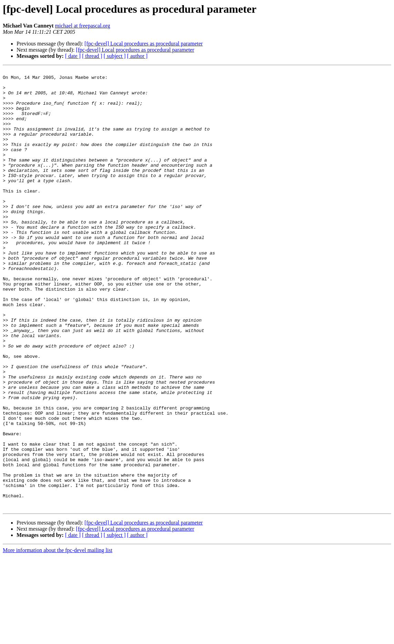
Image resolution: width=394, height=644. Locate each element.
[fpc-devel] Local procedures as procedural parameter (143, 43)
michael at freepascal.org (82, 26)
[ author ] (137, 56)
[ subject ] (115, 56)
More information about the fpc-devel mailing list (57, 638)
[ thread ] (92, 56)
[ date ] (73, 56)
